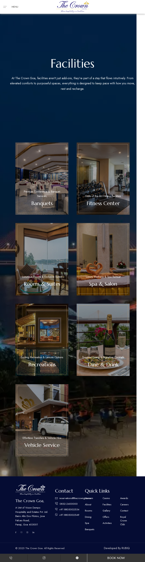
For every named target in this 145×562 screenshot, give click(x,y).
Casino (106, 498)
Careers (124, 504)
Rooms (88, 510)
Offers (106, 517)
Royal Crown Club (123, 520)
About (88, 504)
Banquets (89, 529)
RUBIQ (125, 548)
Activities (107, 523)
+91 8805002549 (69, 515)
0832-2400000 (69, 504)
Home (88, 498)
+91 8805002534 (69, 509)
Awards (124, 498)
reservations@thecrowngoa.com (76, 498)
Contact (124, 510)
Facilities (107, 504)
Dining (88, 517)
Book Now (116, 558)
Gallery (106, 510)
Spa (87, 523)
